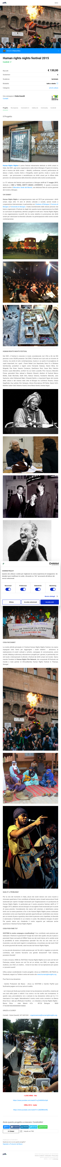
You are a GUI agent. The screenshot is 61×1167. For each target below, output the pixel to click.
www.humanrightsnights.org (46, 974)
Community (44, 108)
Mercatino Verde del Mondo (22, 187)
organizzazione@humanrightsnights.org (43, 1015)
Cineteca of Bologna (42, 204)
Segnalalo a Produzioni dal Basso (12, 1144)
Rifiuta (11, 602)
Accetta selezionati (30, 602)
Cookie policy (48, 1155)
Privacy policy (55, 1155)
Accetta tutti (50, 602)
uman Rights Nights (11, 165)
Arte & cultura (53, 88)
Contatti (5, 98)
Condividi (7, 62)
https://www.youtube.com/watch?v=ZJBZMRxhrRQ (30, 1110)
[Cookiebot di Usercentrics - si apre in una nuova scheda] (50, 564)
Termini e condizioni (39, 1155)
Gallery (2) (35, 108)
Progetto (5, 108)
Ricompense (14, 108)
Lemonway (55, 1159)
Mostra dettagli (50, 596)
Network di (32, 50)
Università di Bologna (18, 207)
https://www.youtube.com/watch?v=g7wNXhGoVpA (30, 1100)
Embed (11, 1131)
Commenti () (25, 108)
